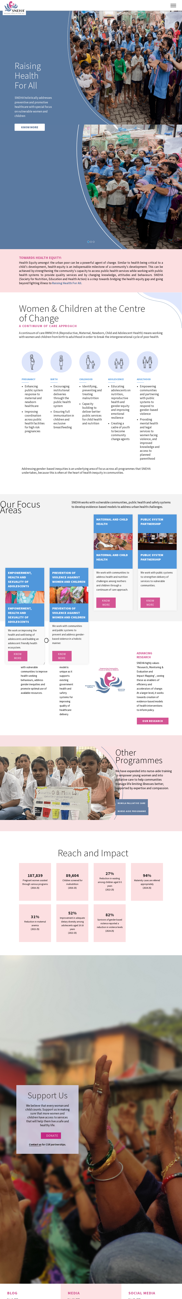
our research (152, 721)
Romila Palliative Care (132, 803)
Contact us (35, 1144)
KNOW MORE (29, 127)
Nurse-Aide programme (132, 811)
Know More (106, 602)
